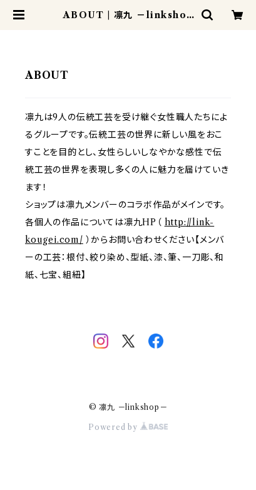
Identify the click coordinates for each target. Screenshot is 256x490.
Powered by (128, 427)
